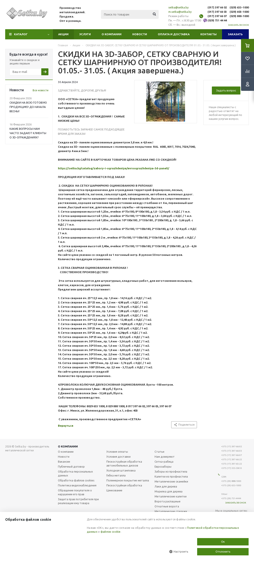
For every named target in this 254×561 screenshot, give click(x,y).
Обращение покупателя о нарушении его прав (75, 492)
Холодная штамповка (121, 470)
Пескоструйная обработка (124, 485)
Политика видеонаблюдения (77, 485)
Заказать (235, 34)
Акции (63, 34)
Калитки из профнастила (171, 476)
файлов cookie (111, 531)
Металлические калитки (171, 496)
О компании (111, 34)
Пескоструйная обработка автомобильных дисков (124, 463)
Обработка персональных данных (75, 473)
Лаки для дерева (166, 486)
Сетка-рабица (164, 461)
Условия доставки (118, 456)
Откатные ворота (167, 506)
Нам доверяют (165, 456)
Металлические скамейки (171, 481)
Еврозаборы (163, 466)
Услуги (85, 34)
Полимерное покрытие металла (127, 480)
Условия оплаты (117, 451)
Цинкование (114, 490)
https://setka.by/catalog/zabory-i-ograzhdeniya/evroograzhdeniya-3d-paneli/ (113, 168)
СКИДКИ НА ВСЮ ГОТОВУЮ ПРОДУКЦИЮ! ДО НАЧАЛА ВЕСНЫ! (28, 107)
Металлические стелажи (171, 511)
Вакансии (64, 461)
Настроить (178, 551)
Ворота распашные (168, 501)
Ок (223, 541)
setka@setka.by (178, 7)
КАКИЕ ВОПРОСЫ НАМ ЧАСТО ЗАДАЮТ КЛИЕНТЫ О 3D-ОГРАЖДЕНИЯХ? (28, 133)
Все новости (40, 90)
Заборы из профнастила (171, 471)
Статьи (159, 451)
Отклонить (223, 551)
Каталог (21, 34)
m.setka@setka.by (180, 11)
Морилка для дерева (168, 491)
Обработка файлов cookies (76, 480)
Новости (139, 34)
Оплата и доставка (174, 34)
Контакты (208, 34)
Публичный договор (71, 466)
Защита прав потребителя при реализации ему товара (78, 501)
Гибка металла (116, 475)
